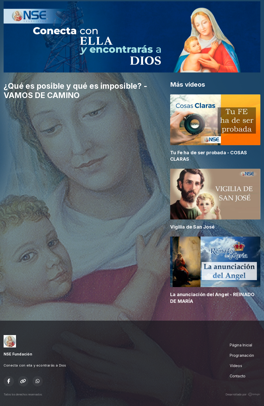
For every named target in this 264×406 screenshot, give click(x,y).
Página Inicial (241, 345)
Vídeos (236, 365)
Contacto (238, 376)
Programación (242, 355)
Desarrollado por (243, 394)
